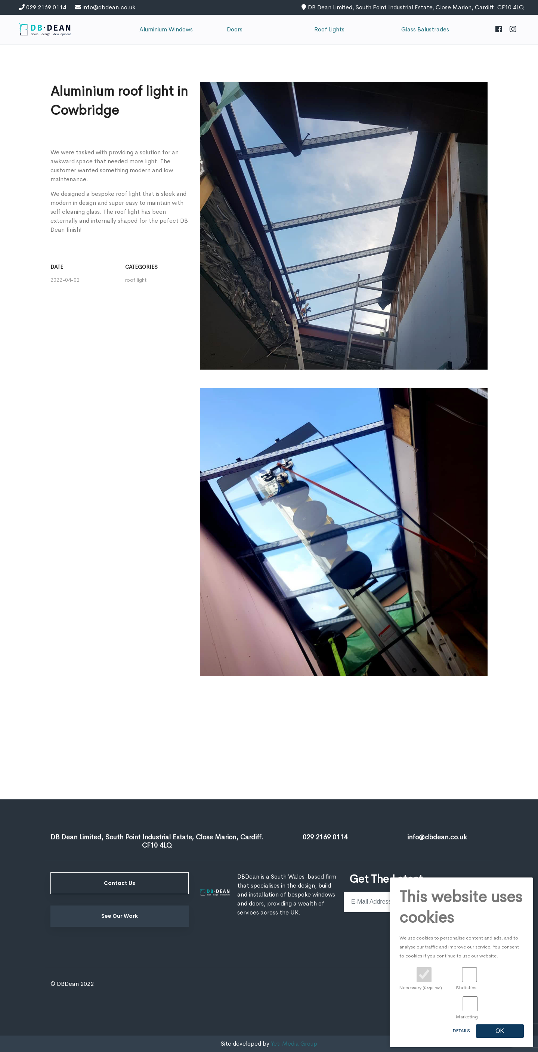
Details (461, 1031)
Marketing (467, 1017)
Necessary (420, 988)
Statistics (466, 988)
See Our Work (119, 916)
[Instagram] (513, 29)
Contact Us (119, 883)
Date (56, 266)
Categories (141, 266)
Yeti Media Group (294, 1044)
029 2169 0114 (46, 7)
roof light (135, 280)
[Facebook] (498, 29)
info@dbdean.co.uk (109, 7)
